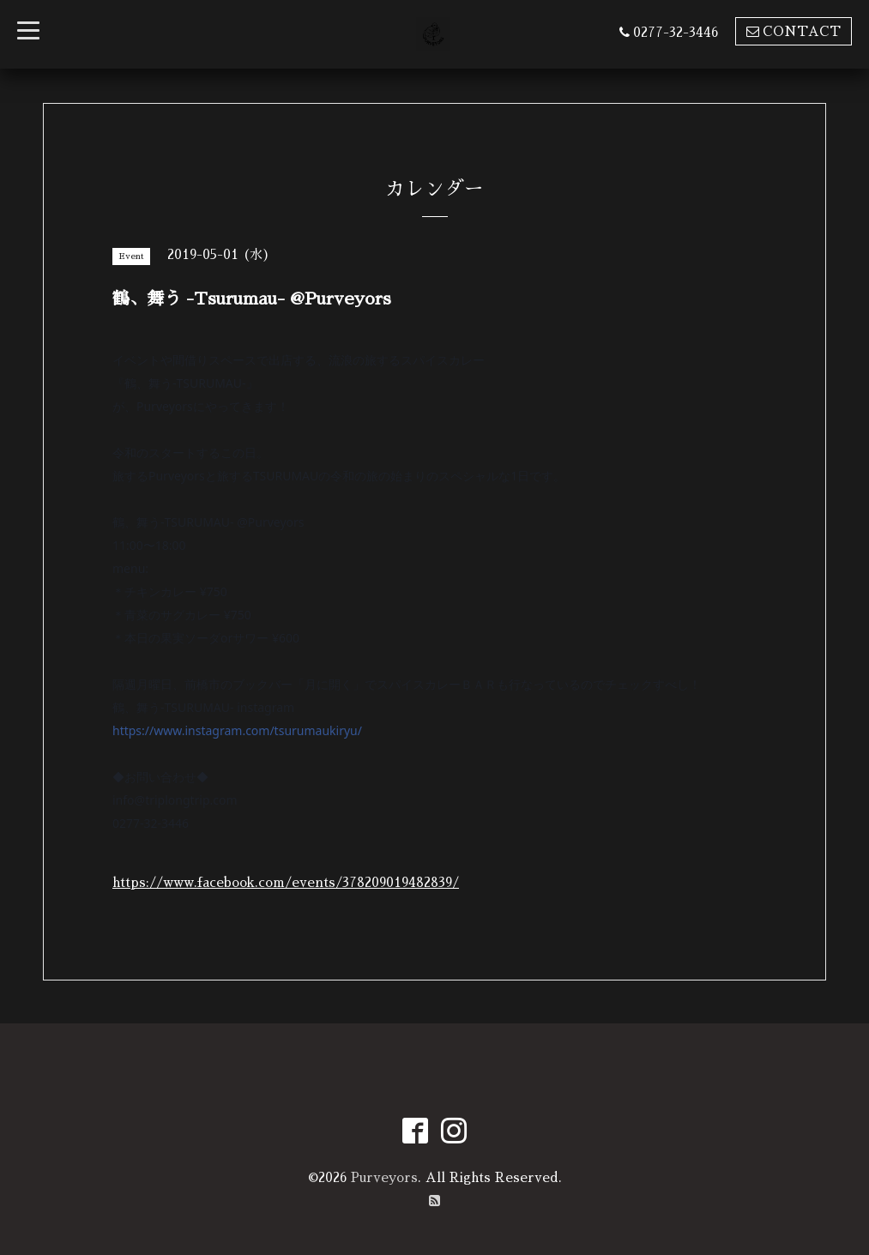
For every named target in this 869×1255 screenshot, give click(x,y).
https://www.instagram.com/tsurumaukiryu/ (237, 730)
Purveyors (384, 1177)
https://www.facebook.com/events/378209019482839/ (285, 882)
